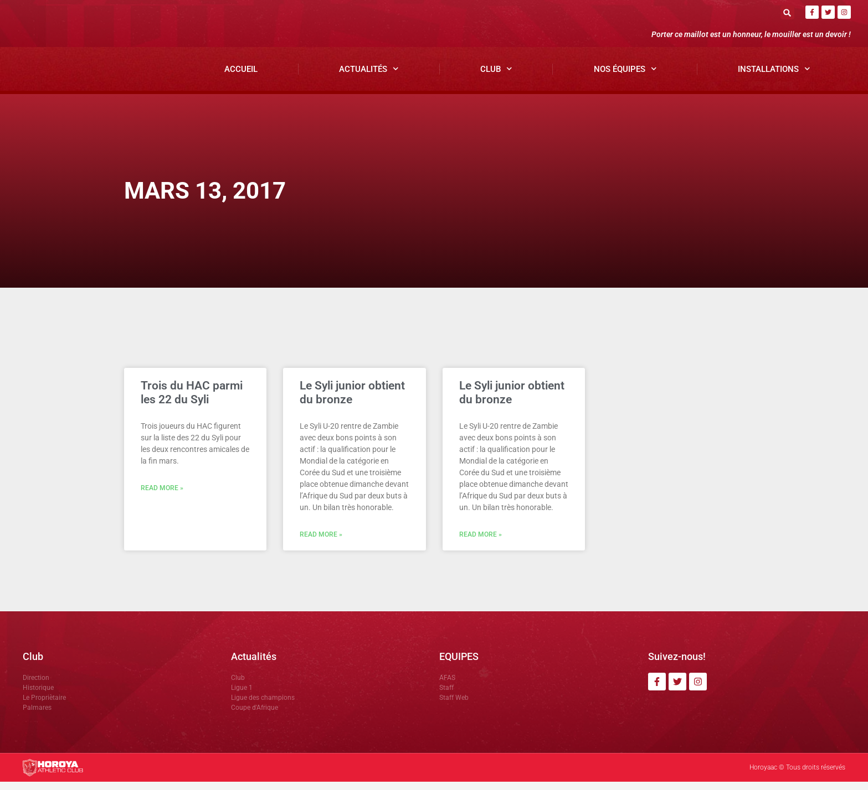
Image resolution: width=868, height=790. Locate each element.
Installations (774, 77)
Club (496, 77)
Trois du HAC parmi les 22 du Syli (192, 400)
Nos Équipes (625, 77)
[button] (787, 12)
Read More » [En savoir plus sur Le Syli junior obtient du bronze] (321, 543)
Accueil (241, 77)
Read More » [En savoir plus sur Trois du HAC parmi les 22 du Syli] (162, 497)
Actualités (369, 77)
